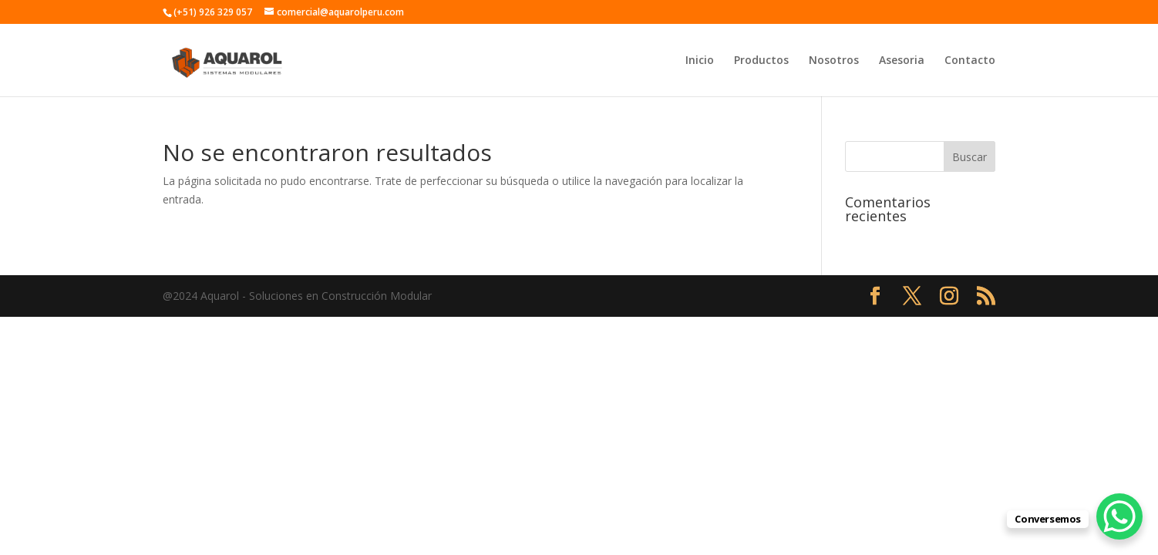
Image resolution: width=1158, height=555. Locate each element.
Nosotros (834, 61)
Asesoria (901, 61)
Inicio (699, 61)
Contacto (969, 61)
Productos (761, 61)
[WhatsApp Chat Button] (1119, 516)
